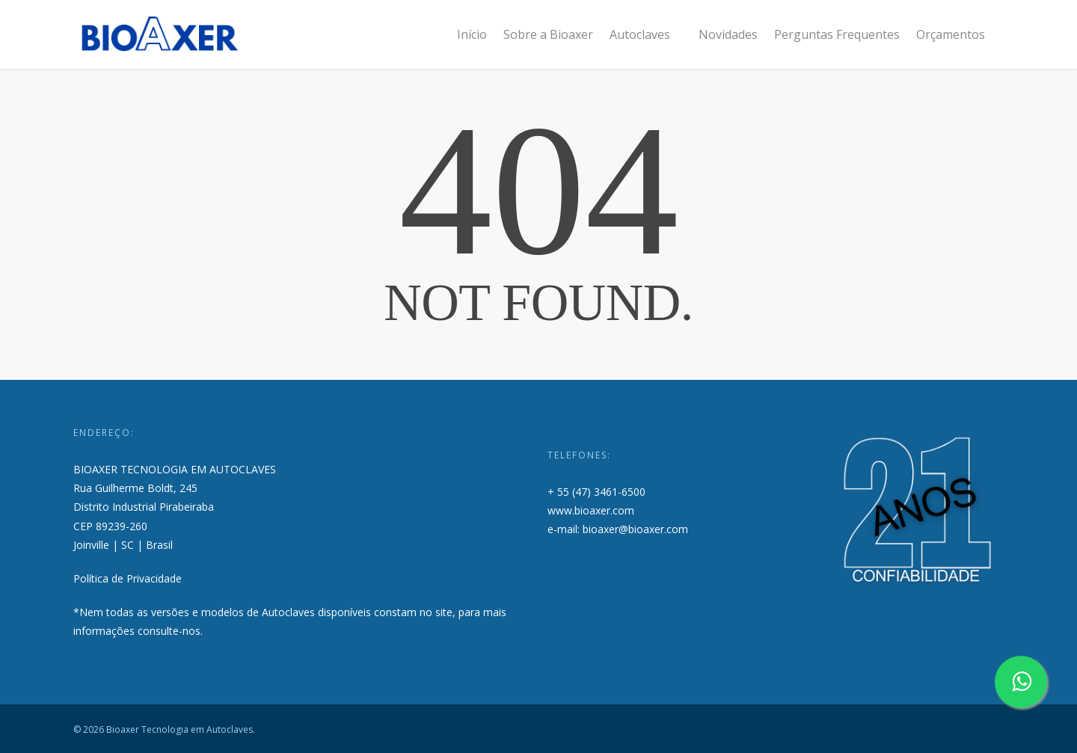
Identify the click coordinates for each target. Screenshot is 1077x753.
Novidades (728, 34)
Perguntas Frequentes (837, 34)
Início (472, 34)
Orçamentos (950, 34)
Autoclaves (647, 34)
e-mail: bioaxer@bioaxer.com (617, 529)
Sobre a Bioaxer (548, 34)
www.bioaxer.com (590, 510)
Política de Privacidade (127, 578)
